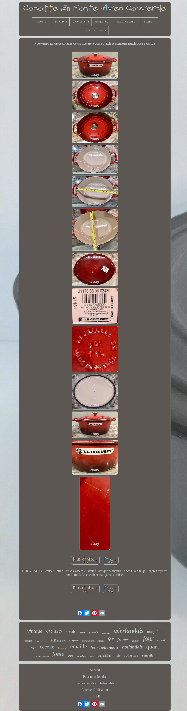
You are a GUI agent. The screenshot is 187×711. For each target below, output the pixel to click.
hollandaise (58, 640)
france (123, 640)
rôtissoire (131, 655)
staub (62, 647)
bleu (33, 648)
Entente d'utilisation (95, 690)
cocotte (47, 647)
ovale (71, 631)
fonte (58, 654)
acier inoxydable (42, 656)
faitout (135, 640)
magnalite (154, 631)
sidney (101, 640)
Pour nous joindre (94, 676)
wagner (73, 640)
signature (81, 656)
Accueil (95, 670)
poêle (92, 656)
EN (91, 696)
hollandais (132, 647)
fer (111, 639)
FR (98, 696)
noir (118, 655)
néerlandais (128, 630)
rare (82, 632)
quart (152, 647)
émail (161, 640)
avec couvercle (41, 641)
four (148, 638)
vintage (34, 631)
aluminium (88, 640)
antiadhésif (104, 655)
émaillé (78, 646)
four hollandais (105, 647)
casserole (106, 633)
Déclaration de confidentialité (94, 683)
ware (70, 656)
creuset (54, 630)
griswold (93, 632)
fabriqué (28, 641)
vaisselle (147, 655)
